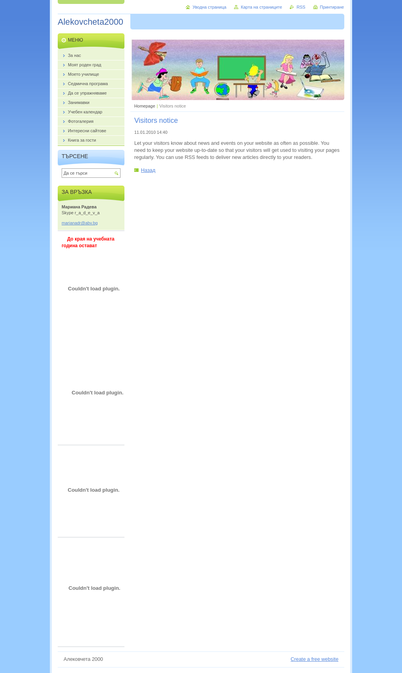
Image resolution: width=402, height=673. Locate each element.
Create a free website (314, 659)
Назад (148, 170)
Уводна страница (209, 7)
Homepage (144, 106)
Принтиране (332, 7)
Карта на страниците (261, 7)
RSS (300, 7)
